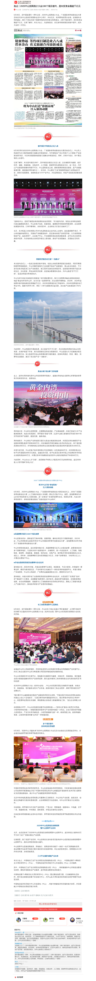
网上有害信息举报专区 (48, 904)
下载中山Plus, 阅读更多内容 (48, 909)
